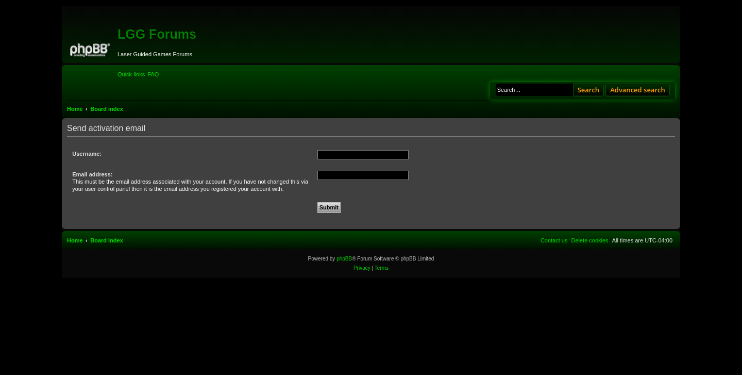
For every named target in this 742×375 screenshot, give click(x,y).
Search (589, 89)
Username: (87, 154)
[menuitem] (153, 74)
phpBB (344, 259)
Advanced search (637, 89)
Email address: (92, 174)
